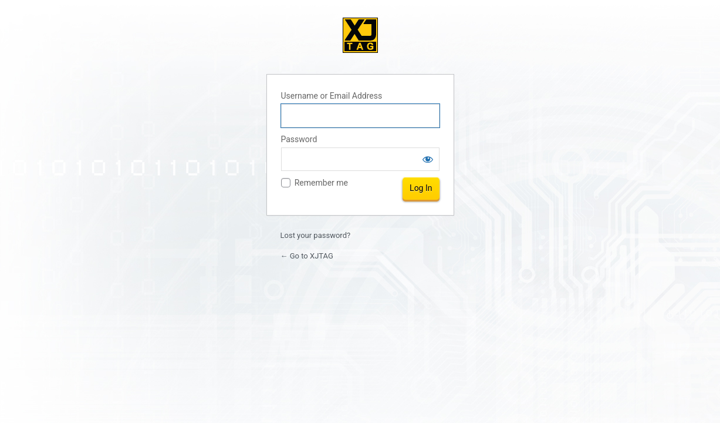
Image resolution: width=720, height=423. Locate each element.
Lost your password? (315, 235)
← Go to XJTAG (306, 255)
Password (299, 139)
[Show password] (428, 159)
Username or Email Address (332, 95)
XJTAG (360, 35)
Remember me (321, 182)
